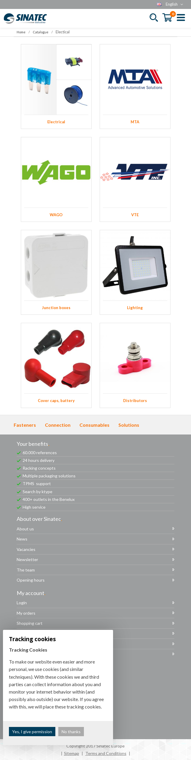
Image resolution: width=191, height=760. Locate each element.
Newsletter (27, 559)
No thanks (71, 731)
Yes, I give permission (32, 731)
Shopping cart (30, 623)
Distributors (135, 365)
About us (25, 528)
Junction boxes (56, 272)
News (22, 538)
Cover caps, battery (56, 365)
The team (26, 569)
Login (22, 602)
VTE (135, 179)
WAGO (56, 179)
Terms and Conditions (105, 753)
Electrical (56, 86)
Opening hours (31, 580)
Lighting (135, 272)
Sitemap (71, 753)
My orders (26, 613)
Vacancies (26, 549)
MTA (135, 86)
